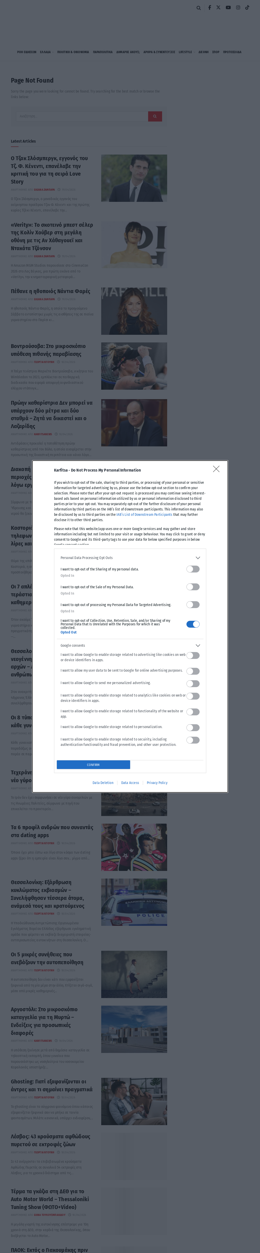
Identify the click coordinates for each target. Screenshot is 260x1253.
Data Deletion (103, 783)
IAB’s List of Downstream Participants (144, 514)
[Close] (218, 470)
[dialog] (130, 626)
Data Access (130, 783)
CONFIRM (93, 765)
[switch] (193, 569)
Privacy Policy (157, 783)
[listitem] (130, 558)
